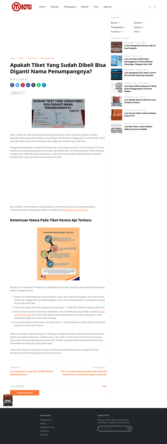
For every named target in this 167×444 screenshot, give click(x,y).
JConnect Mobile (143, 83)
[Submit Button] (129, 428)
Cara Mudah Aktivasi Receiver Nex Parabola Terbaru (140, 101)
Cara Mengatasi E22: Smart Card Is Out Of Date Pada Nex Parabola (140, 74)
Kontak (43, 423)
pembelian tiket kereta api (75, 209)
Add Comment (25, 392)
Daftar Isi (44, 434)
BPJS (135, 83)
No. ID (137, 43)
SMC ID (143, 43)
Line (139, 56)
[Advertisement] (58, 35)
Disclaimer (44, 431)
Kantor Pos (142, 110)
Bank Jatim (128, 83)
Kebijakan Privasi (47, 427)
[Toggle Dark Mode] (150, 6)
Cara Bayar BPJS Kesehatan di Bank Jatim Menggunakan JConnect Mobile (140, 89)
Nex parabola (129, 43)
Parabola (138, 70)
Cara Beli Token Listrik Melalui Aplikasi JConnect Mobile (138, 127)
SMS (137, 97)
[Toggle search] (154, 6)
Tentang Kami (46, 420)
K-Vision (134, 56)
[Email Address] (112, 428)
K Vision (127, 56)
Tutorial (145, 70)
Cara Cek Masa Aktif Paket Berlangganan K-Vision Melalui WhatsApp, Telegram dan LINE (138, 61)
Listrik (148, 123)
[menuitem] (42, 7)
